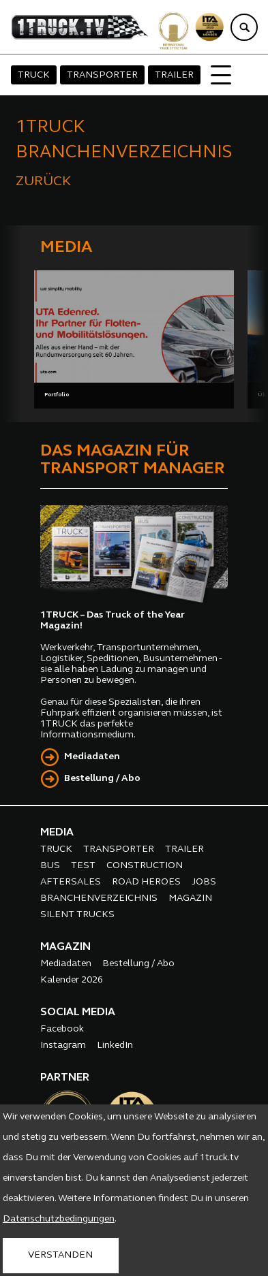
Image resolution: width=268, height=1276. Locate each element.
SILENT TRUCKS (77, 915)
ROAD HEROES (146, 882)
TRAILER (174, 75)
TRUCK (34, 75)
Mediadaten (92, 757)
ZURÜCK (43, 182)
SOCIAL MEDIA (77, 1012)
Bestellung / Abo (102, 778)
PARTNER (64, 1077)
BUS (50, 866)
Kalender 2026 (71, 980)
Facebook (62, 1029)
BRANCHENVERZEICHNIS (99, 898)
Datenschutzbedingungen (59, 1219)
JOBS (204, 882)
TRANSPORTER (102, 75)
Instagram (63, 1045)
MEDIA (57, 832)
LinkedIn (115, 1045)
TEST (83, 866)
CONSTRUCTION (144, 866)
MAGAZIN (190, 898)
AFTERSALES (70, 882)
